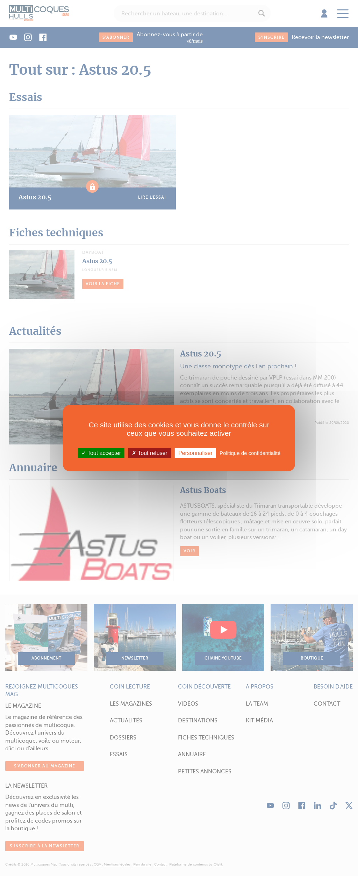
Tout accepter (101, 453)
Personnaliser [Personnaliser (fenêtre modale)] (195, 453)
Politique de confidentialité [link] (250, 453)
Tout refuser (149, 453)
